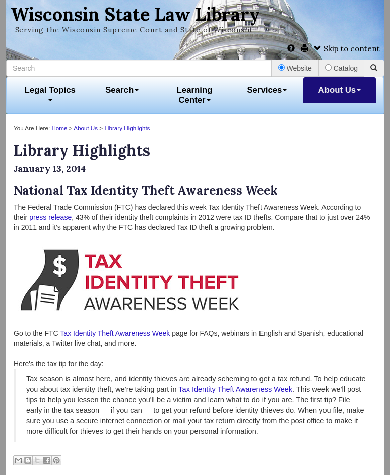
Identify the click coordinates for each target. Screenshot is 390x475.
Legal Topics (50, 93)
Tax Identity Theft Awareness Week (115, 333)
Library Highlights (127, 128)
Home (59, 128)
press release (50, 217)
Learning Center (195, 95)
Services (267, 90)
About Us (339, 90)
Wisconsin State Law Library (135, 14)
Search (122, 90)
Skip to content (347, 48)
